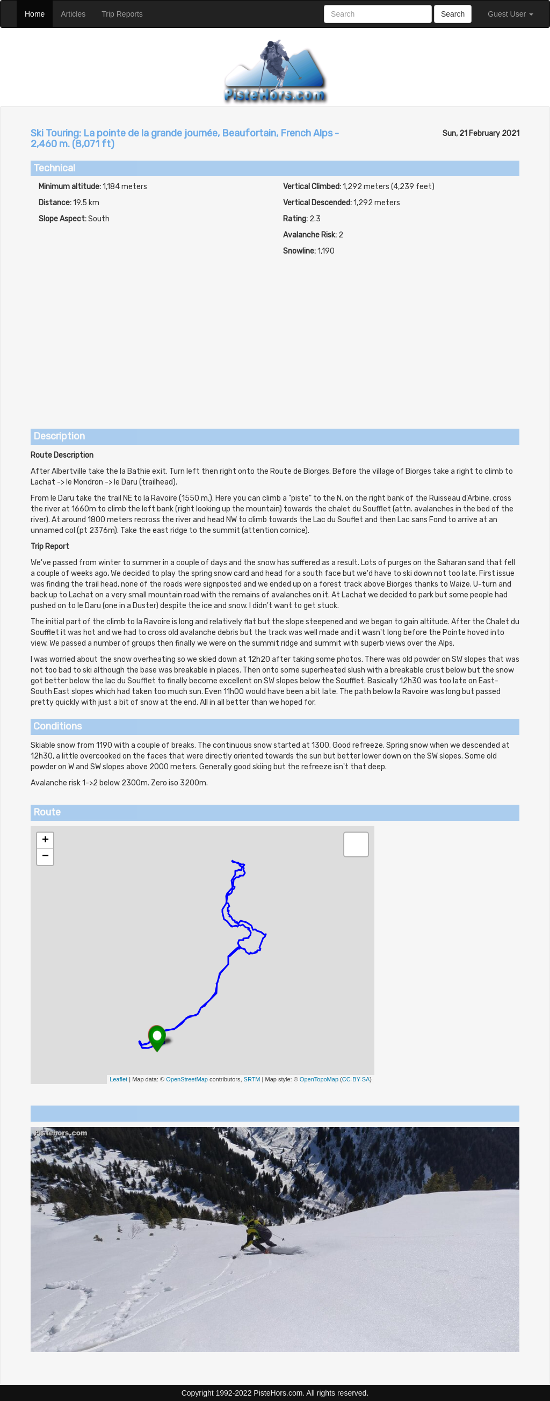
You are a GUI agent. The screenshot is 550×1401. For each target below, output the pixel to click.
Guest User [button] (510, 14)
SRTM (252, 1079)
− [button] (45, 857)
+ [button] (45, 841)
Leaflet (118, 1079)
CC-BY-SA (356, 1079)
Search (453, 14)
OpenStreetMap (187, 1079)
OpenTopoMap (319, 1079)
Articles (77, 13)
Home (39, 13)
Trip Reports (126, 13)
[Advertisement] (275, 337)
